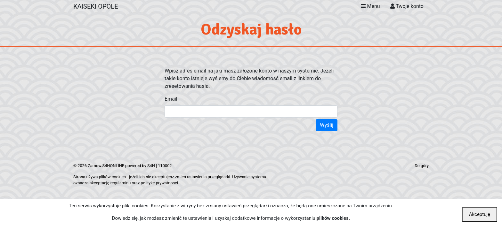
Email (171, 99)
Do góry (422, 165)
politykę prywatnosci (159, 182)
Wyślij (326, 125)
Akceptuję (479, 214)
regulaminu (120, 182)
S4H (151, 165)
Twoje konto (407, 6)
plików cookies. (333, 218)
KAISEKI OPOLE (95, 6)
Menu (370, 6)
